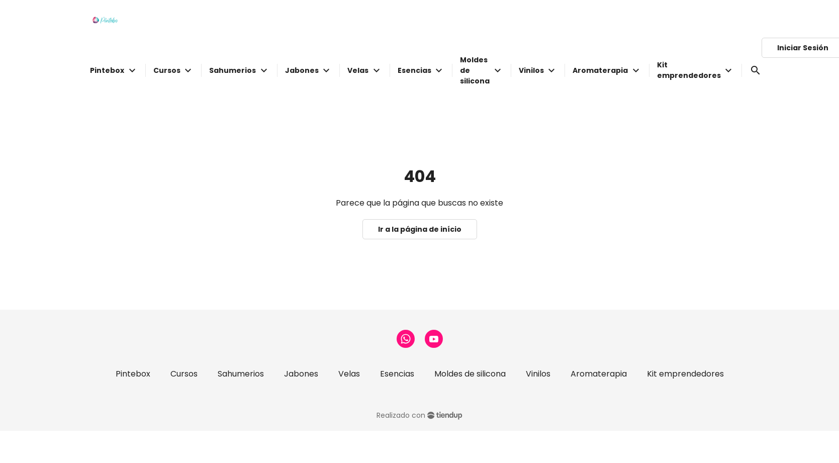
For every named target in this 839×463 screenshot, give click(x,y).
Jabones (301, 374)
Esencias (397, 374)
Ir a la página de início (419, 229)
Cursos (184, 374)
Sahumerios (241, 374)
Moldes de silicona (470, 374)
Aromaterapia (599, 374)
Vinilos (538, 374)
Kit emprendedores (685, 374)
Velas (349, 374)
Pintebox (133, 374)
